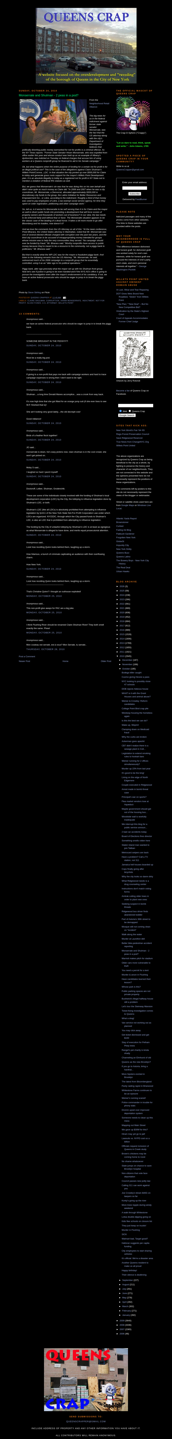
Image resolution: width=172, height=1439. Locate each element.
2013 (122, 643)
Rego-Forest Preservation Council (132, 434)
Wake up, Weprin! (130, 725)
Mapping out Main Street (133, 1125)
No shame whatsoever (132, 1161)
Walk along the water (132, 934)
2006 (122, 1333)
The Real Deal (123, 567)
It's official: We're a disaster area (137, 1258)
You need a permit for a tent (135, 970)
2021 (122, 608)
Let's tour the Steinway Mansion (137, 1006)
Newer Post (24, 661)
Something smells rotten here (136, 840)
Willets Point (66, 303)
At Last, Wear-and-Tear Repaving (132, 290)
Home (66, 661)
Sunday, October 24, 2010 (43, 345)
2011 (122, 652)
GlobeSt (120, 541)
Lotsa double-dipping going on (136, 1217)
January (126, 1315)
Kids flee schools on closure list (137, 1221)
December (127, 660)
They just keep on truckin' (134, 1225)
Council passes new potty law (136, 1181)
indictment (88, 301)
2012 (122, 647)
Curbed (119, 526)
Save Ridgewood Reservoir (129, 438)
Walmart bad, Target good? (135, 1238)
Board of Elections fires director (137, 836)
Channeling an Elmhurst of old (136, 1057)
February (127, 1310)
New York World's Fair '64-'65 (130, 430)
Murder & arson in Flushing (135, 974)
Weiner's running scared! (134, 1098)
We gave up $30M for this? (135, 1129)
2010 (122, 656)
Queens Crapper (40, 298)
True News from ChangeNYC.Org (132, 442)
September (128, 1280)
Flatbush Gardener (125, 534)
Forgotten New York (125, 537)
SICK (124, 1234)
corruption (52, 301)
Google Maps (127, 505)
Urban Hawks (122, 571)
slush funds (34, 303)
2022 (122, 604)
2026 (122, 586)
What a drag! (128, 1018)
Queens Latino (123, 556)
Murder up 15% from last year (136, 768)
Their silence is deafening (134, 1275)
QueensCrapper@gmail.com (130, 169)
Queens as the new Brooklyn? (136, 1062)
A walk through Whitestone (134, 1212)
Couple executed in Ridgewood (137, 785)
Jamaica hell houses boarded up (137, 864)
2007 (122, 1329)
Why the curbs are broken (134, 737)
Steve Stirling (34, 292)
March (125, 1306)
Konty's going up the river (134, 1200)
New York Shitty (124, 549)
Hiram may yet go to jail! (133, 1134)
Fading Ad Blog (123, 530)
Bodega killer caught (131, 672)
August (126, 1284)
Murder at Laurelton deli (133, 939)
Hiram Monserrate (71, 301)
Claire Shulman (36, 301)
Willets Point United (125, 445)
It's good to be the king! (133, 773)
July (124, 1289)
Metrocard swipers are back (135, 852)
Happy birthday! (129, 1270)
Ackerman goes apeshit (133, 741)
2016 (122, 630)
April (124, 1302)
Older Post (106, 661)
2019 (122, 617)
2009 (122, 1320)
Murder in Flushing (131, 1230)
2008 (122, 1325)
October (126, 668)
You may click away (131, 1030)
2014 (122, 638)
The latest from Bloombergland (137, 1081)
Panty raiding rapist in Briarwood (137, 1086)
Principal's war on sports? (134, 797)
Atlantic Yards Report (126, 518)
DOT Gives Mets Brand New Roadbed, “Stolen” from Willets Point (132, 296)
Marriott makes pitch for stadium (137, 958)
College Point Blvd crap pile (135, 708)
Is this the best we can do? (134, 720)
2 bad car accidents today (134, 832)
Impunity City (122, 545)
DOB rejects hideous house (135, 689)
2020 (122, 612)
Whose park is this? (131, 987)
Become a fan (123, 390)
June (125, 1293)
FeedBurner (141, 199)
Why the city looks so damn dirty (137, 876)
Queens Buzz (122, 552)
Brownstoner (122, 522)
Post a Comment (27, 656)
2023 (122, 599)
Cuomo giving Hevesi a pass (135, 677)
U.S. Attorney (49, 303)
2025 (122, 590)
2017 (122, 625)
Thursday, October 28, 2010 (45, 649)
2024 (122, 595)
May (124, 1297)
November (127, 664)
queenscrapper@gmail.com (86, 1421)
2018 (122, 621)
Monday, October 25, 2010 (44, 596)
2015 (122, 634)
